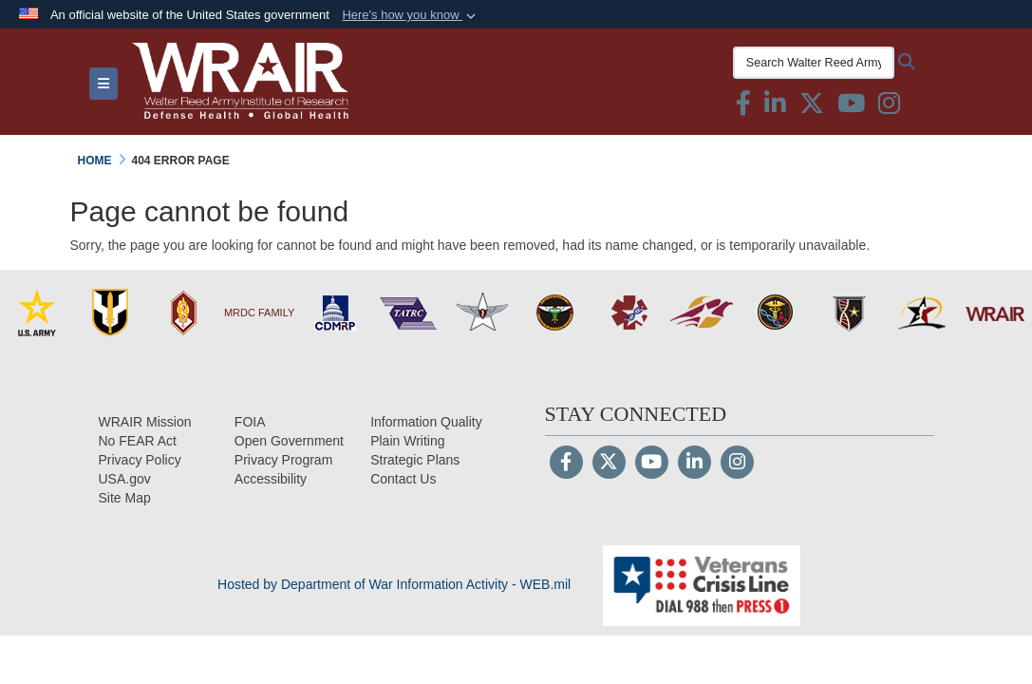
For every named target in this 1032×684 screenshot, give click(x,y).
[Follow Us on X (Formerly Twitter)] (609, 463)
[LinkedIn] (694, 463)
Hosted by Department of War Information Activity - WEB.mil (394, 584)
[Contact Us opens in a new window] (403, 478)
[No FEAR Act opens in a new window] (138, 440)
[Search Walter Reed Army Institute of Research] (813, 63)
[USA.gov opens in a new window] (125, 478)
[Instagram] (737, 463)
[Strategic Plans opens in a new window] (415, 459)
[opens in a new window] (271, 478)
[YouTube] (651, 463)
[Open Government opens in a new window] (289, 440)
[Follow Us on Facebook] (566, 463)
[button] (410, 15)
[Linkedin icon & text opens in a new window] (775, 107)
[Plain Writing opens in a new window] (407, 440)
